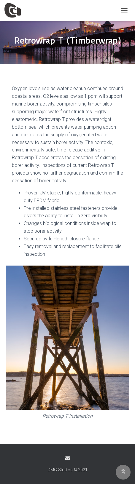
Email (67, 458)
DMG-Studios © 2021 (68, 469)
